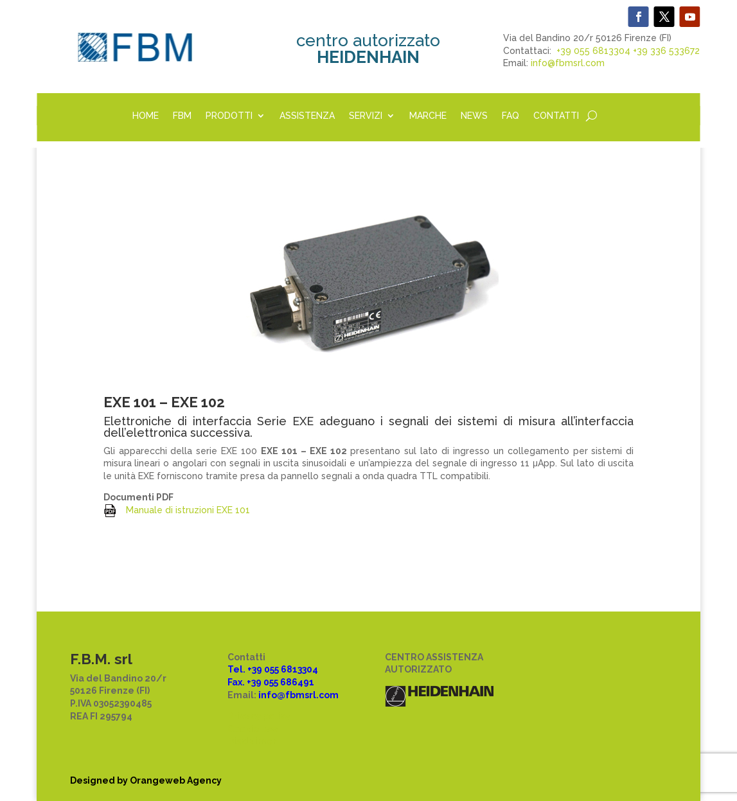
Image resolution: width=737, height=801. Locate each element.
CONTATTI (556, 116)
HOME (145, 116)
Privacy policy (258, 716)
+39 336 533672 (666, 51)
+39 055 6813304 (593, 51)
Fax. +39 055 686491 (270, 682)
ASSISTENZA (307, 116)
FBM (182, 116)
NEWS (474, 116)
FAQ (510, 116)
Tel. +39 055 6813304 (272, 669)
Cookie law (252, 729)
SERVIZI (365, 116)
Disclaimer (252, 741)
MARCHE (428, 116)
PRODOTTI (229, 116)
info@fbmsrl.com (568, 63)
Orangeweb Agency (176, 780)
